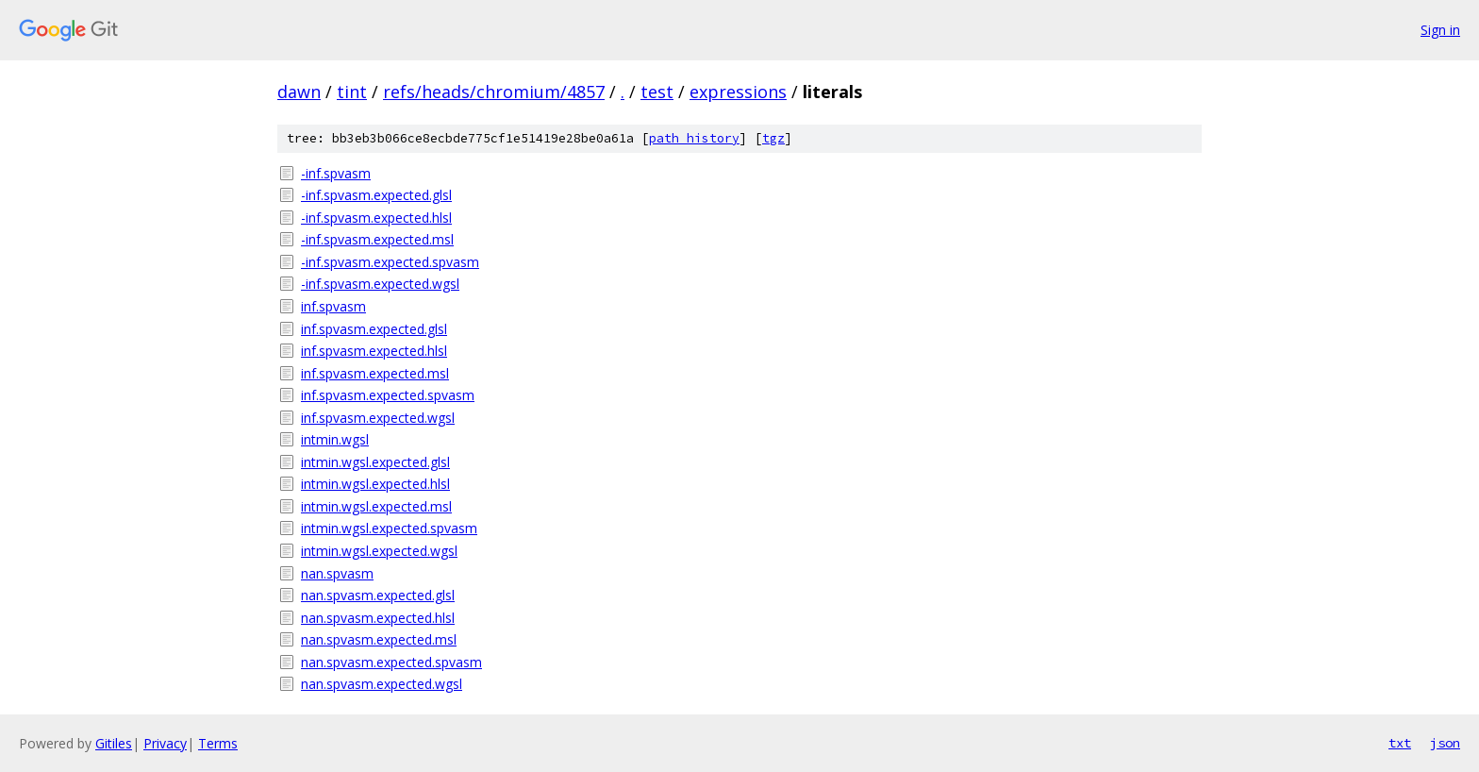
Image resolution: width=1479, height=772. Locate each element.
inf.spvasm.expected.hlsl (374, 351)
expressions (738, 91)
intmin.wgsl (335, 439)
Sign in (1440, 30)
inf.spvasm (333, 306)
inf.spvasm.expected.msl (375, 373)
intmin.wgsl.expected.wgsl (379, 551)
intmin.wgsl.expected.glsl (375, 462)
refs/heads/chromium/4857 (494, 91)
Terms (218, 743)
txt (1399, 742)
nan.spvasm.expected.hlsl (378, 618)
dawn (299, 91)
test (656, 91)
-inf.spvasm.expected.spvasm (390, 262)
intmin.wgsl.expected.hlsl (375, 484)
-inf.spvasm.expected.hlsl (376, 218)
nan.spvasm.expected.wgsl (381, 684)
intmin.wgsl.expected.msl (376, 506)
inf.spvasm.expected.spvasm (387, 395)
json (1445, 742)
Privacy (165, 743)
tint (352, 91)
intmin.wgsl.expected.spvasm (389, 528)
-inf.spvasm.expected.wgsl (380, 284)
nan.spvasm (337, 573)
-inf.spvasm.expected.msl (377, 239)
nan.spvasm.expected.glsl (378, 595)
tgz (773, 138)
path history (694, 138)
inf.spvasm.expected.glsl (374, 329)
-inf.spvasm (336, 173)
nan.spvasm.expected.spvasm (391, 662)
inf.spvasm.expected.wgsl (378, 418)
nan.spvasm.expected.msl (379, 639)
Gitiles (113, 743)
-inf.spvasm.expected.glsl (376, 195)
